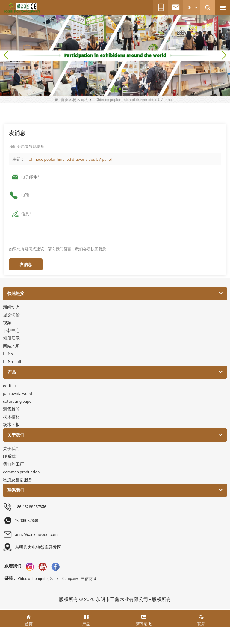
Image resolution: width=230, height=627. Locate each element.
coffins (9, 385)
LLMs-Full (12, 361)
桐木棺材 (11, 416)
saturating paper (18, 401)
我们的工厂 (13, 464)
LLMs (8, 353)
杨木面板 (80, 99)
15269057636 (26, 520)
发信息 (25, 264)
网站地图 (11, 345)
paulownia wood (17, 393)
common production (21, 471)
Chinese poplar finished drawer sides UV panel (70, 159)
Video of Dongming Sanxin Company (48, 578)
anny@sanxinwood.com (36, 534)
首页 (61, 99)
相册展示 (11, 338)
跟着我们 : (14, 565)
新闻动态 (11, 306)
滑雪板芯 (11, 408)
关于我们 (11, 448)
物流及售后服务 (17, 479)
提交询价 (11, 314)
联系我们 (11, 456)
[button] (105, 89)
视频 (7, 322)
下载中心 (11, 330)
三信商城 (88, 578)
